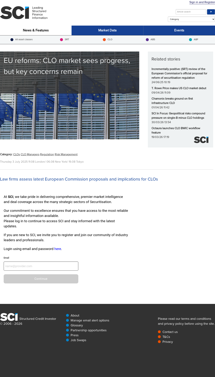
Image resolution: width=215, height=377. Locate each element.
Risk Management (66, 154)
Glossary (77, 325)
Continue (41, 279)
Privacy (167, 342)
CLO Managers (30, 154)
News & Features (36, 30)
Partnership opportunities (88, 330)
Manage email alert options (90, 320)
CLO (107, 39)
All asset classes (21, 39)
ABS (150, 39)
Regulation (47, 154)
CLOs (16, 154)
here (57, 249)
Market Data (107, 30)
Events (179, 30)
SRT (64, 39)
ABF (193, 39)
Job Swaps (78, 340)
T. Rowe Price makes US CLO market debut (179, 88)
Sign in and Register (202, 2)
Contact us (170, 332)
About (75, 315)
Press (74, 335)
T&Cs (166, 337)
